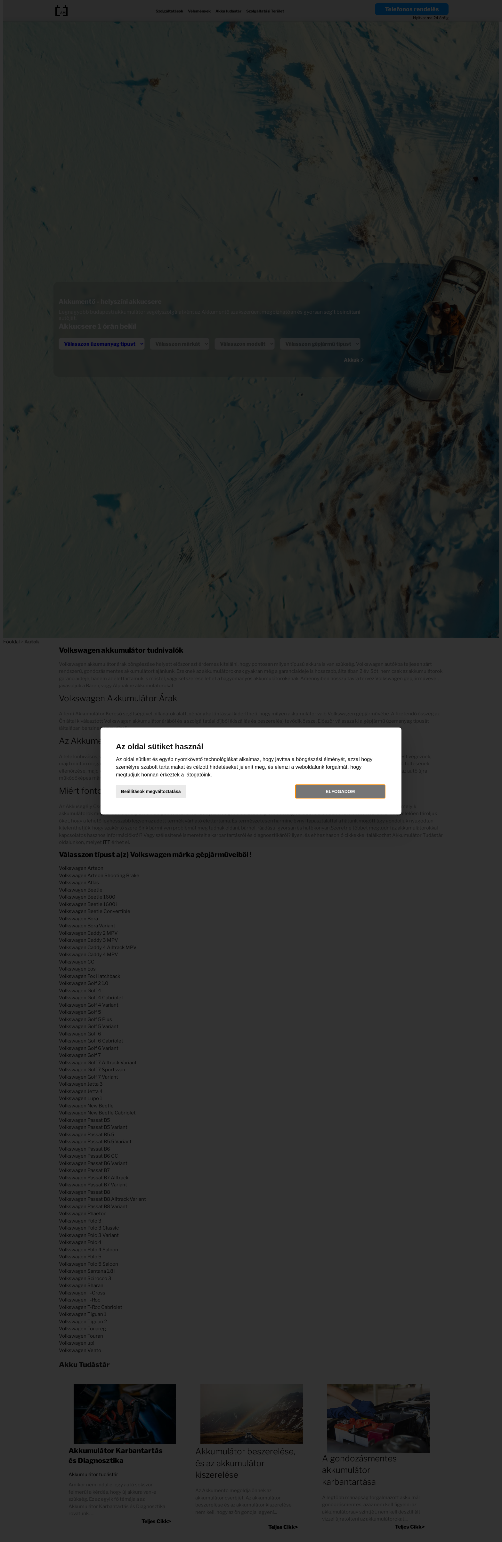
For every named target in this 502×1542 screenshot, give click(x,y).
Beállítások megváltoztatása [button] (157, 791)
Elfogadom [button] (336, 791)
